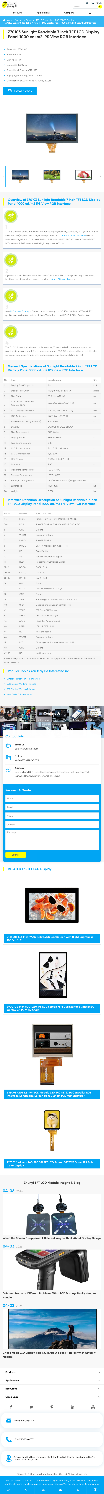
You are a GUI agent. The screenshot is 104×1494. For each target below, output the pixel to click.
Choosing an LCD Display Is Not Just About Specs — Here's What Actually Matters (49, 1357)
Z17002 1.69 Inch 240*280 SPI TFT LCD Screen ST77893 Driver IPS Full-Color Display (50, 1161)
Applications (43, 12)
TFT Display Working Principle (18, 689)
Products (17, 12)
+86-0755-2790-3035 (24, 760)
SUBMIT (18, 855)
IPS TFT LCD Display (64, 20)
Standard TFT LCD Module (39, 20)
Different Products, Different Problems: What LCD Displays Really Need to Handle (49, 1298)
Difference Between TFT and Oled (20, 678)
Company (69, 12)
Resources (11, 1388)
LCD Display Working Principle (18, 684)
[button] (103, 176)
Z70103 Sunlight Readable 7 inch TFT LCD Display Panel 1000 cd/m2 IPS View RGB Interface (50, 23)
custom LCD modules (56, 279)
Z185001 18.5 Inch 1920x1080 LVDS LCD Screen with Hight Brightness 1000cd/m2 (50, 936)
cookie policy (78, 1484)
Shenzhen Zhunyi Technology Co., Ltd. (49, 1474)
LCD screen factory (16, 311)
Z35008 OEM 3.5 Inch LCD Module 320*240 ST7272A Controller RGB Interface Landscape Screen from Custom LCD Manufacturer (49, 1091)
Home (9, 20)
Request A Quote (19, 91)
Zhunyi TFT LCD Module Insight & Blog (52, 1180)
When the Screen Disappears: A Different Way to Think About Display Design (52, 1240)
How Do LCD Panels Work (16, 694)
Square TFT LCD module (71, 235)
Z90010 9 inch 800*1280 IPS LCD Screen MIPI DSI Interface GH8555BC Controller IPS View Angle (50, 1005)
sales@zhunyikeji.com (24, 748)
